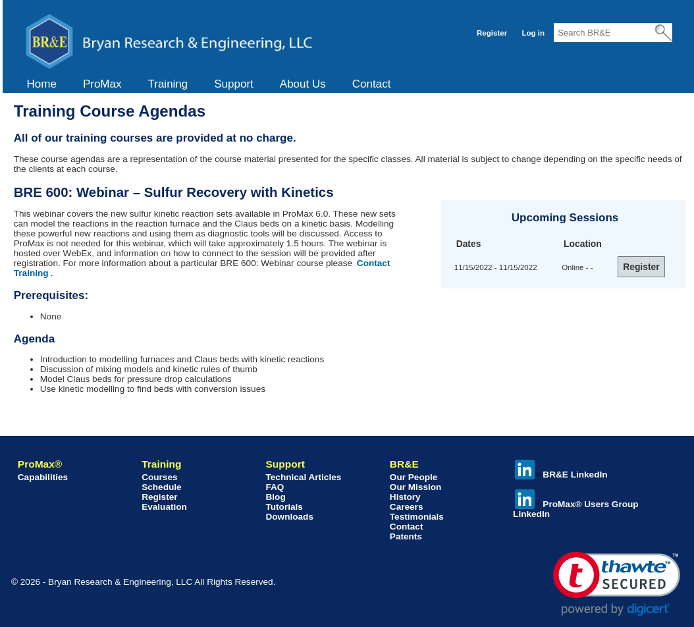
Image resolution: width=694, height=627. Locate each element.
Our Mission (416, 487)
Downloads (289, 517)
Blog (275, 497)
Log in (533, 33)
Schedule (161, 487)
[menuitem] (42, 84)
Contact (371, 84)
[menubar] (209, 84)
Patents (406, 536)
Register (492, 33)
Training (167, 84)
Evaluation (164, 507)
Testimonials (417, 517)
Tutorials (283, 507)
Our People (414, 477)
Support (234, 84)
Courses (159, 477)
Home (42, 84)
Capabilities (43, 477)
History (405, 497)
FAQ (274, 487)
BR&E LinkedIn (561, 474)
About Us (303, 84)
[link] (616, 584)
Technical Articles (303, 477)
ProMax (102, 84)
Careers (406, 507)
